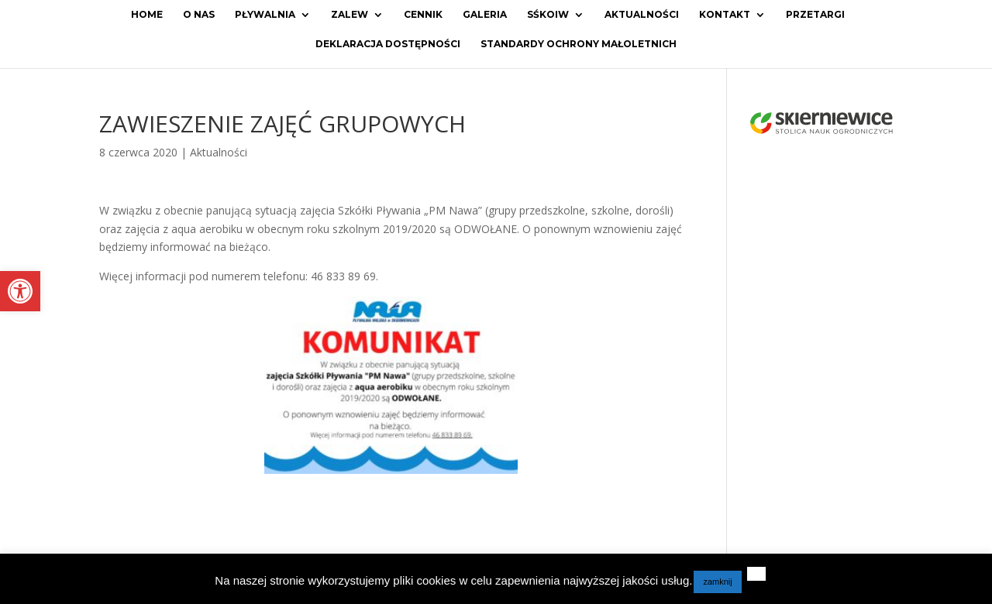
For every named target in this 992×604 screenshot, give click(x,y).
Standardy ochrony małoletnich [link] (578, 44)
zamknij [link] (717, 581)
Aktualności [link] (641, 14)
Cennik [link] (423, 14)
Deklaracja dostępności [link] (387, 44)
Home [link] (147, 14)
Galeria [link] (485, 14)
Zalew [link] (349, 14)
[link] (20, 291)
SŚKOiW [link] (548, 14)
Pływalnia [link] (265, 14)
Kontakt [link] (724, 14)
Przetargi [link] (815, 14)
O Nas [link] (199, 14)
